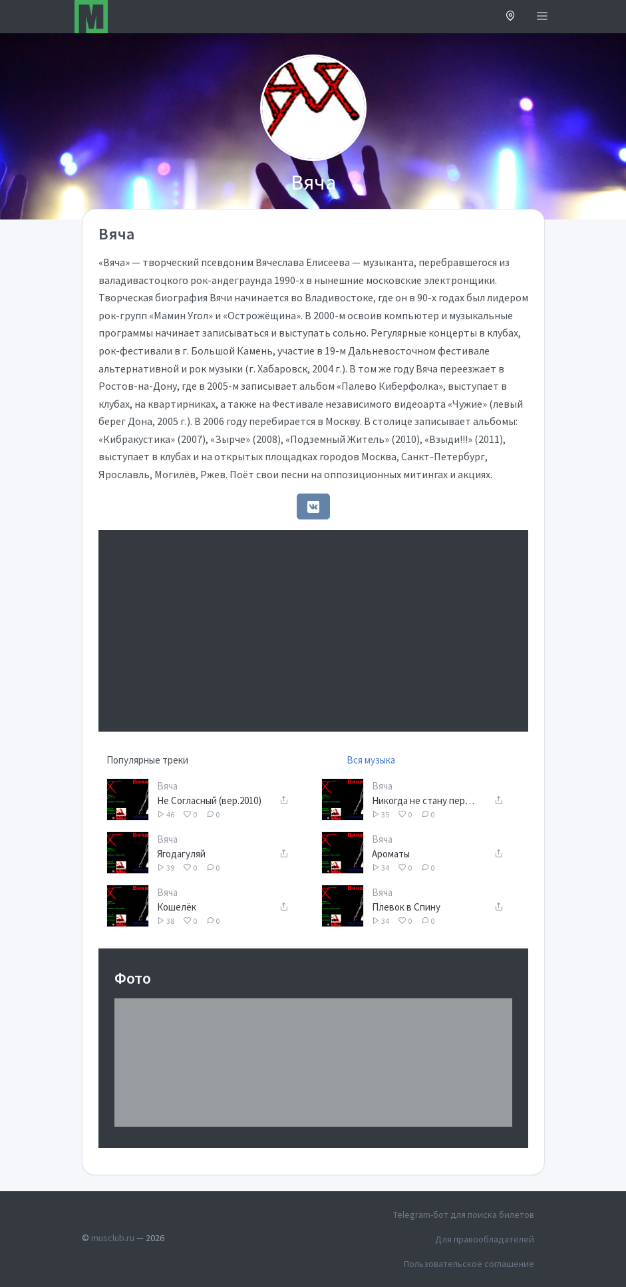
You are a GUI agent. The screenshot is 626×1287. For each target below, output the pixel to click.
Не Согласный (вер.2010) (209, 800)
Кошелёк (176, 907)
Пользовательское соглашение (469, 1264)
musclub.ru (112, 1238)
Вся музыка (371, 760)
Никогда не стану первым (425, 800)
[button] (511, 17)
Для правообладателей (484, 1239)
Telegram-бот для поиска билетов (463, 1214)
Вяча (167, 786)
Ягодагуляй (181, 853)
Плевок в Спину (406, 907)
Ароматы (391, 853)
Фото (132, 978)
